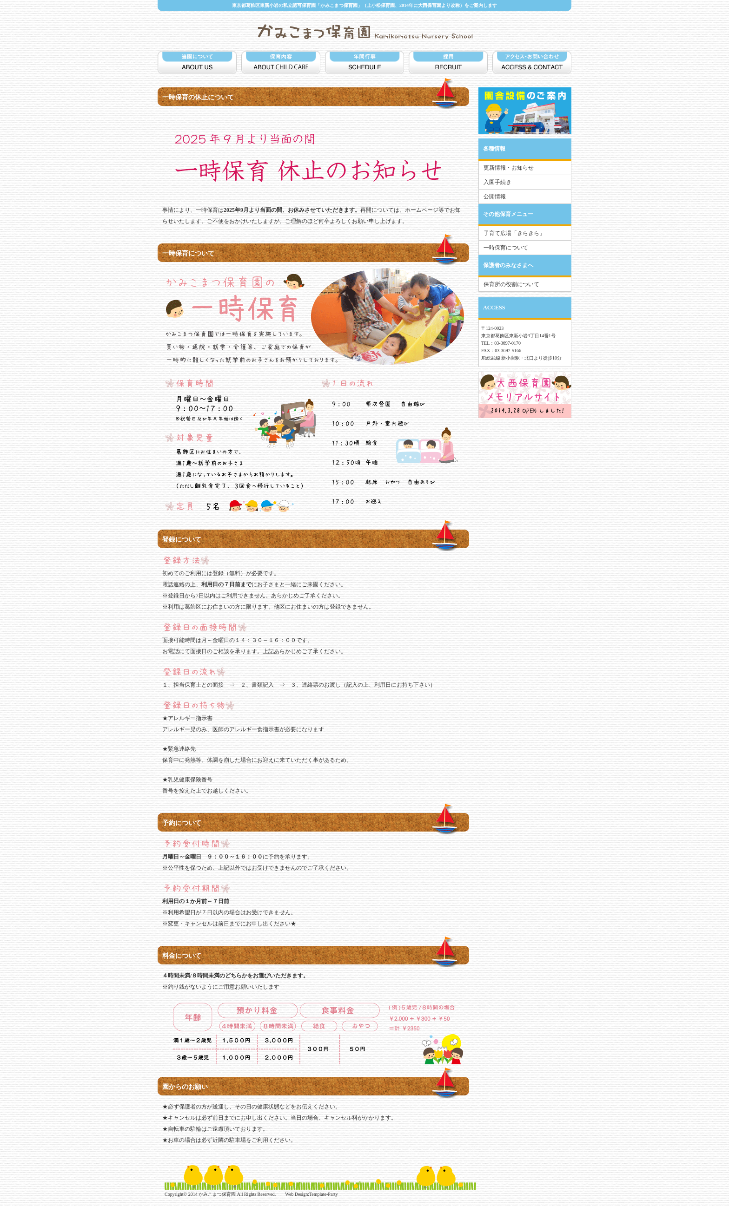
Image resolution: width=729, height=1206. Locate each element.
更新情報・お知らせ (509, 167)
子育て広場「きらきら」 (514, 233)
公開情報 (495, 196)
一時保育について (506, 247)
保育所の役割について (511, 284)
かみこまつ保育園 (217, 1194)
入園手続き (497, 182)
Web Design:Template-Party (311, 1194)
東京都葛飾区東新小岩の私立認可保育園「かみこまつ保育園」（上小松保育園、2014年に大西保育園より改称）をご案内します (364, 5)
